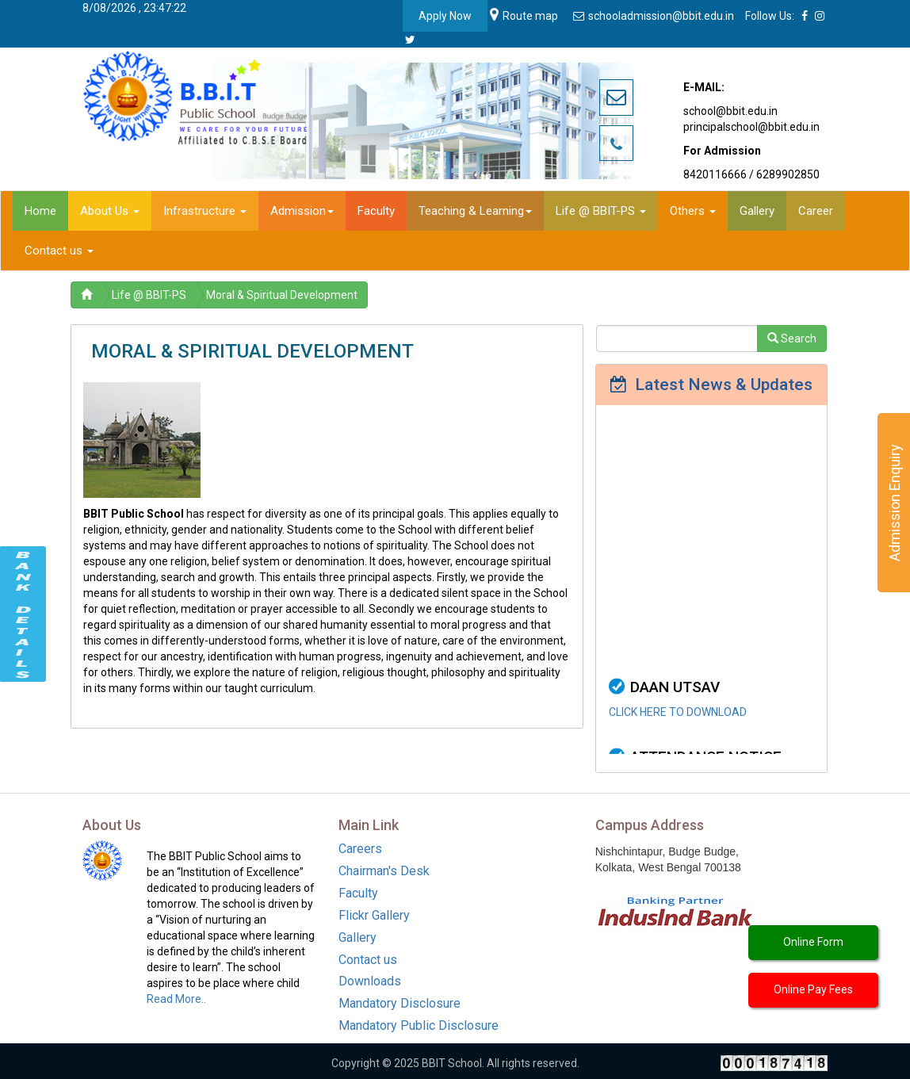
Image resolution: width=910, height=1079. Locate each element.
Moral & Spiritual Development (282, 295)
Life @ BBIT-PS (149, 295)
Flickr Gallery (374, 915)
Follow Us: (769, 16)
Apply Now (445, 16)
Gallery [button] (757, 211)
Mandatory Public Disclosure (418, 1025)
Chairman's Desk (384, 870)
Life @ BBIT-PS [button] (601, 211)
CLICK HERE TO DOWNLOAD (678, 724)
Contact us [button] (59, 250)
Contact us (367, 959)
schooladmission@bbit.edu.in (654, 16)
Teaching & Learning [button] (475, 211)
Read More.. (176, 999)
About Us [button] (110, 211)
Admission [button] (302, 211)
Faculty (358, 893)
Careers (360, 848)
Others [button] (693, 211)
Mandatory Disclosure (399, 1003)
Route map (524, 16)
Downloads (369, 981)
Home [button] (40, 211)
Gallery (357, 937)
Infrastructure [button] (205, 211)
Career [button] (815, 211)
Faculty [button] (376, 211)
